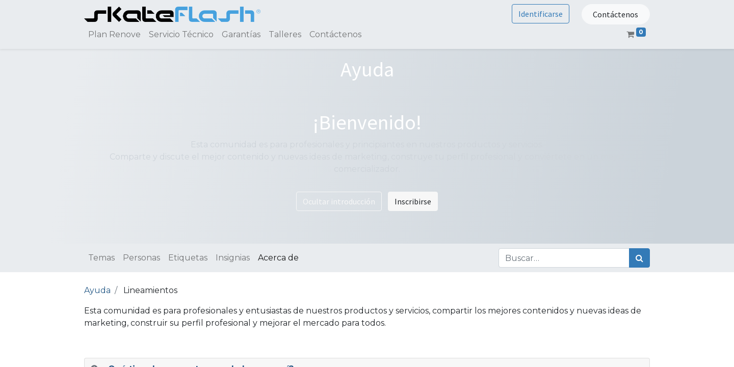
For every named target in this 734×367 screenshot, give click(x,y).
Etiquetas (187, 258)
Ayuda (97, 290)
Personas (141, 258)
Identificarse (540, 14)
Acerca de (278, 258)
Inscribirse (413, 201)
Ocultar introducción (339, 201)
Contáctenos (615, 14)
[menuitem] (114, 34)
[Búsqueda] (639, 258)
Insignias (233, 258)
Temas (101, 258)
